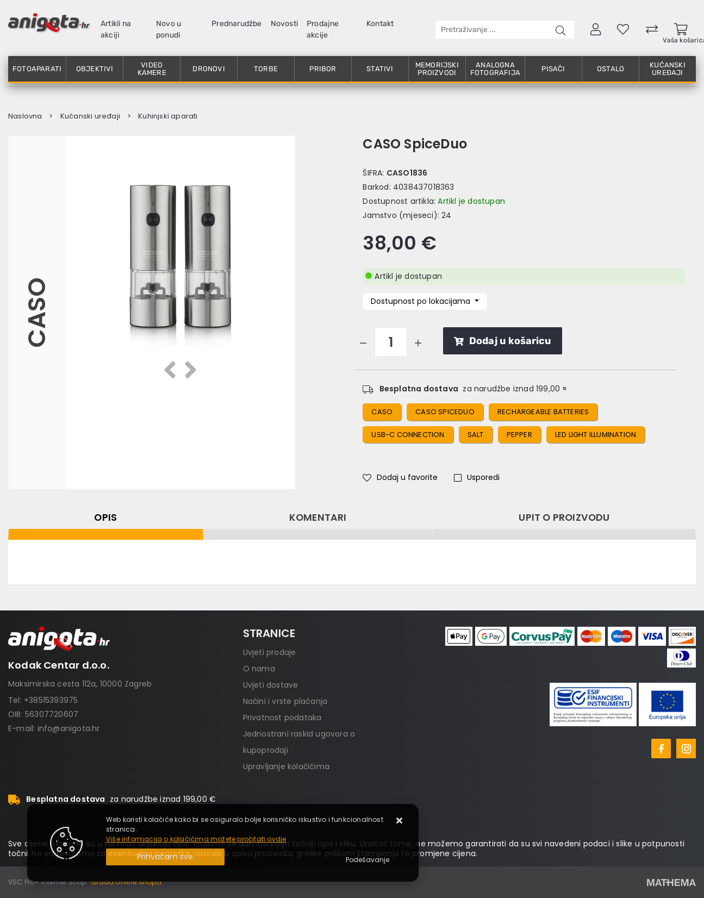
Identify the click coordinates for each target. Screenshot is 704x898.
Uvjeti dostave (270, 684)
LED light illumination (595, 434)
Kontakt (380, 23)
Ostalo (610, 69)
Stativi (379, 69)
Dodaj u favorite (400, 477)
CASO (37, 312)
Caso (382, 412)
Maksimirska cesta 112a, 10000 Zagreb (80, 683)
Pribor (322, 69)
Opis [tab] (105, 517)
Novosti (284, 23)
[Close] (165, 857)
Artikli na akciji (116, 29)
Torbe (266, 69)
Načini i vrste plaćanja (285, 701)
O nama (259, 668)
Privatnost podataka (282, 717)
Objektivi (95, 69)
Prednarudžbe (236, 23)
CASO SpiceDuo (445, 412)
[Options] (367, 860)
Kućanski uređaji (668, 69)
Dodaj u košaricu (502, 341)
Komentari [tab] (318, 517)
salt (476, 434)
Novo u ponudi (168, 29)
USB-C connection (407, 434)
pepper (519, 434)
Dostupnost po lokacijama (421, 301)
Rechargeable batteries (543, 412)
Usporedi (477, 477)
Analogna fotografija (495, 69)
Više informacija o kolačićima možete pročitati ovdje (196, 839)
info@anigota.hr (69, 728)
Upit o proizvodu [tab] (564, 517)
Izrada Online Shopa (126, 882)
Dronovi (208, 69)
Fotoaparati (37, 69)
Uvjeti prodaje (269, 652)
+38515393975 (51, 700)
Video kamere (152, 69)
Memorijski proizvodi (437, 69)
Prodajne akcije (323, 29)
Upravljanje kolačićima (286, 766)
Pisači (553, 69)
